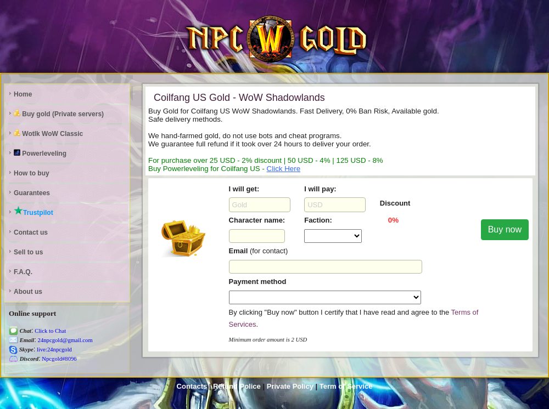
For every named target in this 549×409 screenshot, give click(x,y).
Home (23, 94)
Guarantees (32, 193)
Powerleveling (40, 153)
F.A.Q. (23, 272)
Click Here (283, 168)
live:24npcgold (53, 349)
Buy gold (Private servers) (59, 114)
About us (28, 292)
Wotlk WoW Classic (48, 133)
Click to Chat (49, 331)
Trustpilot (33, 211)
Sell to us (28, 252)
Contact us (31, 232)
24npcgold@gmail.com (64, 340)
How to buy (31, 173)
